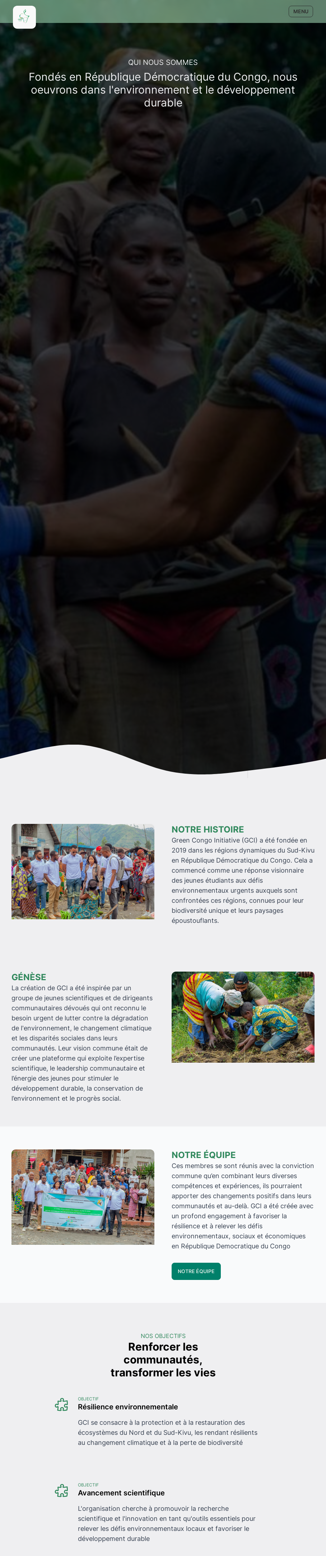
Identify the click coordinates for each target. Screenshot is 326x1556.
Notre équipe (196, 1271)
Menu (300, 11)
